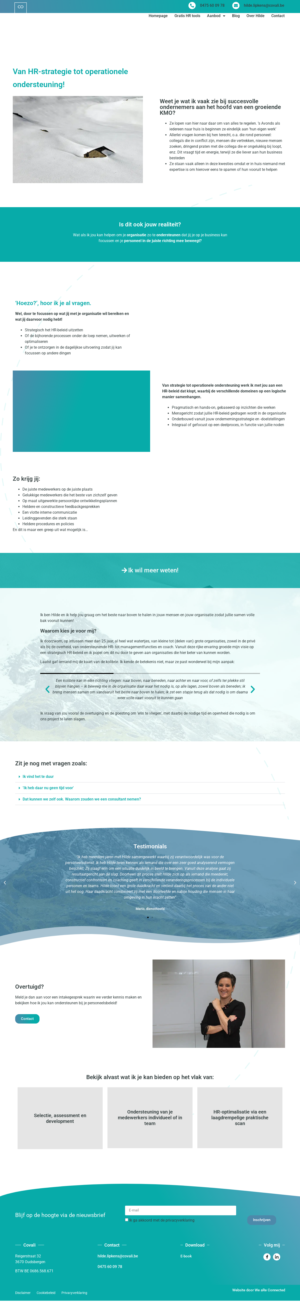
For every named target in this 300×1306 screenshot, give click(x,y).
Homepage (158, 17)
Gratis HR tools (187, 17)
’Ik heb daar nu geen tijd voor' (48, 788)
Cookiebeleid (46, 1298)
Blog (236, 17)
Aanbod (216, 17)
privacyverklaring (180, 1225)
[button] (47, 689)
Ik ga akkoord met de (161, 1225)
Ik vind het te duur (38, 776)
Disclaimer (23, 1298)
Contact (278, 17)
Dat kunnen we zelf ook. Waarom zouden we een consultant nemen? (82, 799)
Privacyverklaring (74, 1298)
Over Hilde (256, 17)
